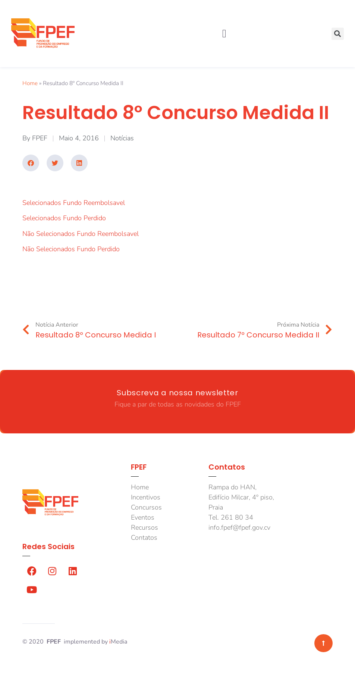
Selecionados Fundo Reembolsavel (73, 202)
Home (30, 83)
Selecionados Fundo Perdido (64, 218)
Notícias (122, 138)
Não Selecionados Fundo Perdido (71, 249)
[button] (224, 33)
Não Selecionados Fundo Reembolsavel (80, 233)
